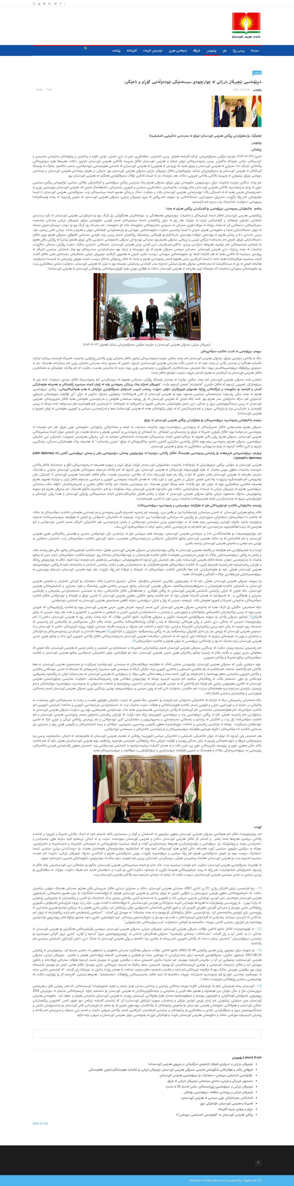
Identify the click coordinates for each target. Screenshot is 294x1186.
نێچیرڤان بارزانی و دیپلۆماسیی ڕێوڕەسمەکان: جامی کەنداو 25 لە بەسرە (209, 1086)
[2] (40, 617)
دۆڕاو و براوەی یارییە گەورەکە (235, 1109)
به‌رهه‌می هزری (178, 50)
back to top (40, 1123)
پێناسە (116, 50)
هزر (224, 50)
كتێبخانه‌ (132, 50)
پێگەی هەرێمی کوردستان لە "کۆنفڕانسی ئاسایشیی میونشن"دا (214, 1114)
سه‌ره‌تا (255, 50)
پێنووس (211, 50)
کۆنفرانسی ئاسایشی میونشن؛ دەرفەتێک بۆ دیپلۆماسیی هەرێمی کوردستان (206, 1075)
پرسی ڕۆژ (238, 50)
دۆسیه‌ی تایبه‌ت (153, 50)
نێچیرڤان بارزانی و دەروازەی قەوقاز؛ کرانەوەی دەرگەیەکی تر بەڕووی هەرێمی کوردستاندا (200, 1064)
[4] (134, 641)
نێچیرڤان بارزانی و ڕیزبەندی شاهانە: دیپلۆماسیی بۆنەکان (218, 1092)
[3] (108, 631)
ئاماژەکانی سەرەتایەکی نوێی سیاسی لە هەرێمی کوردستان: (217, 1098)
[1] (250, 617)
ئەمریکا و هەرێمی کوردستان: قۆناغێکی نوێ (226, 1103)
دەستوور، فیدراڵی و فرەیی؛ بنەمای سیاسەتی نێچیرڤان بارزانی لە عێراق (210, 1081)
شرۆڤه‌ (196, 50)
